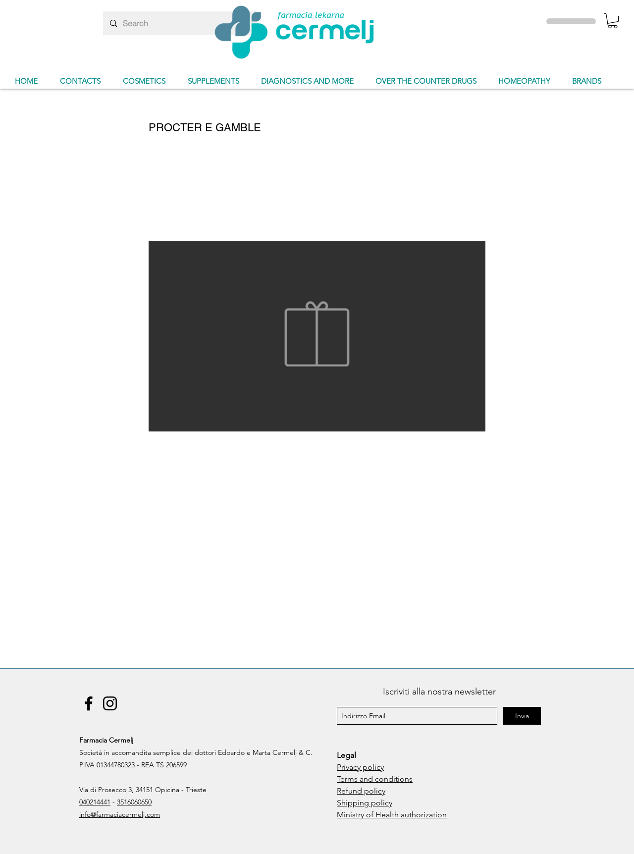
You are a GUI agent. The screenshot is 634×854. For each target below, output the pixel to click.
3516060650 (134, 802)
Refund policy (361, 791)
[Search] (179, 23)
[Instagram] (110, 703)
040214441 (94, 802)
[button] (613, 20)
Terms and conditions (375, 779)
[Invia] (522, 716)
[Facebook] (88, 703)
